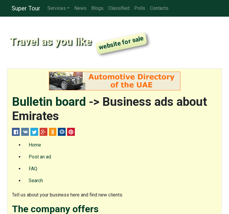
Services (56, 8)
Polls (139, 8)
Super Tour (26, 8)
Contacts (159, 8)
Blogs (97, 8)
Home (35, 145)
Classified (118, 8)
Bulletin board (49, 102)
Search (36, 180)
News (80, 8)
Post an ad (40, 157)
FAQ (33, 168)
